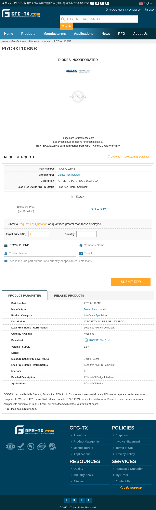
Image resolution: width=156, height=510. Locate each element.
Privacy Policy (123, 447)
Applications (83, 26)
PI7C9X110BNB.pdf (99, 333)
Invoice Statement (126, 434)
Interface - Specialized (96, 308)
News (106, 26)
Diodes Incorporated (40, 34)
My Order (120, 468)
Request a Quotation (128, 461)
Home (8, 26)
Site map (77, 474)
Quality (76, 461)
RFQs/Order (115, 9)
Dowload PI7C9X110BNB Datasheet (130, 150)
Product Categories (84, 434)
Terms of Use (122, 441)
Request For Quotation (33, 217)
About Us (140, 26)
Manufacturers (54, 26)
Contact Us (135, 9)
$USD (150, 9)
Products (28, 26)
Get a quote (100, 202)
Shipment (120, 428)
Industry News (81, 468)
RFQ (121, 26)
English (148, 3)
